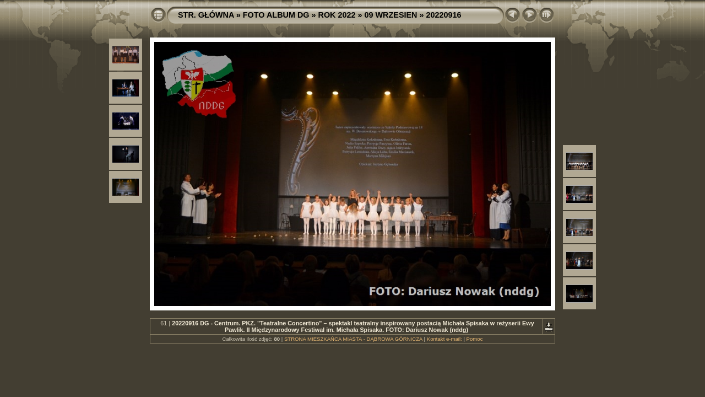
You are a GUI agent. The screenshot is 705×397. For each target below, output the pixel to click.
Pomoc (475, 339)
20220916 (443, 14)
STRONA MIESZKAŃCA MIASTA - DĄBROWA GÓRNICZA (353, 339)
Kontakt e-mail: (444, 339)
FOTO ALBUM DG (276, 14)
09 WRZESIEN (391, 14)
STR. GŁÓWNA (206, 14)
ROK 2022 (337, 14)
